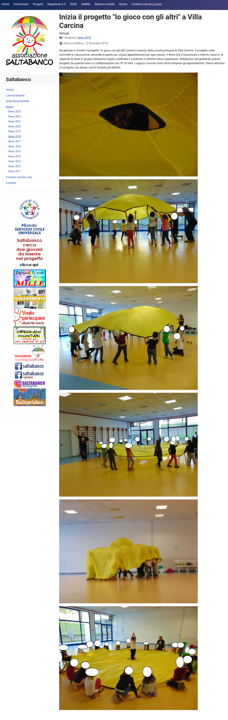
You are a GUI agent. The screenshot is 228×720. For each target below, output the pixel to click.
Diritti (73, 4)
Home (5, 4)
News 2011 (14, 171)
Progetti (38, 4)
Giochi (123, 4)
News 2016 (14, 146)
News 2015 (14, 151)
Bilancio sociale (105, 4)
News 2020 (14, 126)
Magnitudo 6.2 (56, 4)
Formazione (21, 4)
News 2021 (14, 121)
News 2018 (14, 136)
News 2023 (14, 111)
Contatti (11, 183)
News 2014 (14, 156)
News (9, 106)
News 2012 (14, 166)
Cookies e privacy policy (146, 4)
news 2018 (84, 37)
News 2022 (14, 116)
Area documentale (17, 101)
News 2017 (14, 141)
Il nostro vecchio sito (19, 177)
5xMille (85, 4)
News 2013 (14, 161)
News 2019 (14, 131)
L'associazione (15, 95)
